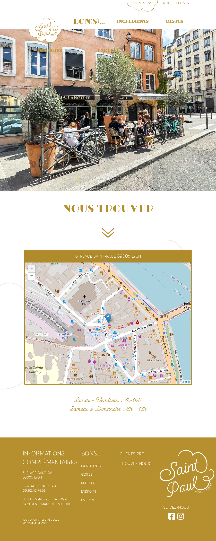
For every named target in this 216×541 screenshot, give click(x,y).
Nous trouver (176, 3)
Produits (50, 50)
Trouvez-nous (135, 463)
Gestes (174, 21)
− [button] (31, 276)
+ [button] (31, 269)
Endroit (108, 50)
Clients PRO (142, 3)
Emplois (166, 50)
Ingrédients (132, 21)
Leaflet (185, 381)
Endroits (88, 491)
